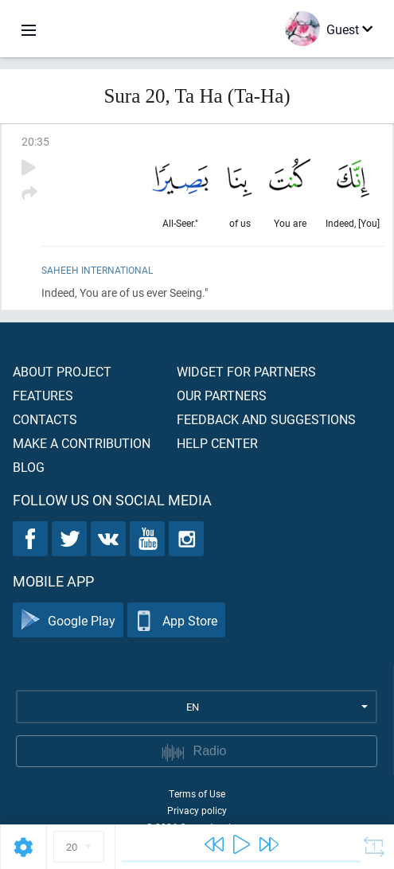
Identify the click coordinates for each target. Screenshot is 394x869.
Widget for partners (246, 371)
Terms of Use (197, 793)
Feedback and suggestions (266, 419)
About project (62, 371)
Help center (217, 442)
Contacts (45, 419)
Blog (29, 466)
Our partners (222, 395)
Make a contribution (81, 442)
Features (43, 395)
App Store (176, 620)
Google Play (68, 620)
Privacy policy (197, 810)
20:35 (35, 141)
